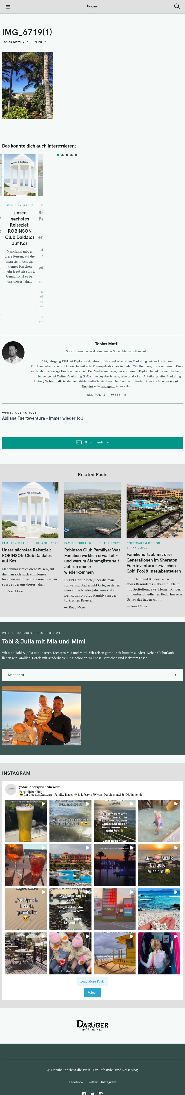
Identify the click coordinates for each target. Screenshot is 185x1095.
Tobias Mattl (11, 42)
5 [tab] (76, 155)
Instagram (108, 386)
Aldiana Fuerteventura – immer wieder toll (42, 418)
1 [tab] (58, 155)
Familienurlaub (20, 205)
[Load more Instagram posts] (92, 981)
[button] (26, 821)
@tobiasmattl (52, 381)
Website (119, 395)
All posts (96, 395)
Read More (15, 591)
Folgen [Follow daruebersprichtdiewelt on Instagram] (92, 992)
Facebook (171, 381)
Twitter (92, 1082)
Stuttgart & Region (143, 543)
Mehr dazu (16, 675)
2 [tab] (62, 155)
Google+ (88, 386)
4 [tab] (71, 155)
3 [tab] (67, 155)
